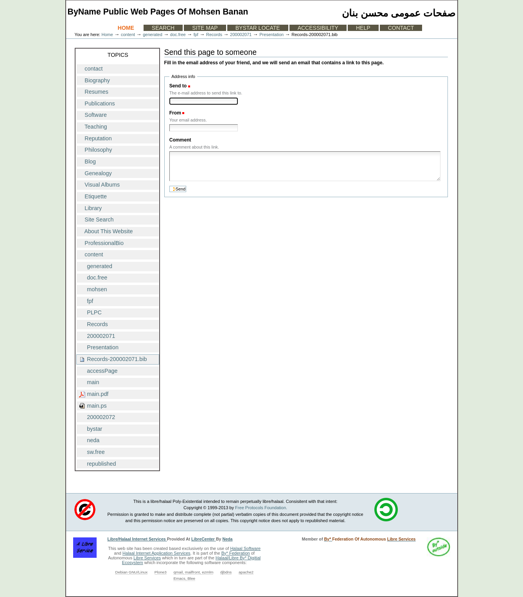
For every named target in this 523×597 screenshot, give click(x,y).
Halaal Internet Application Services (156, 553)
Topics (118, 55)
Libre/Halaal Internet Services (137, 539)
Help (363, 28)
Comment (180, 140)
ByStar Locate (257, 28)
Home (126, 28)
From (175, 113)
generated (152, 34)
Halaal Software (245, 548)
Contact (401, 28)
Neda (227, 539)
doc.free (178, 34)
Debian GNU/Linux (131, 572)
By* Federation (235, 553)
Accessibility (318, 28)
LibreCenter (203, 539)
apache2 (246, 572)
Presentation (271, 34)
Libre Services (147, 557)
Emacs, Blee (184, 578)
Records (214, 34)
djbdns (226, 572)
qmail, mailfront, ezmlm (193, 572)
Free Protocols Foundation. (261, 507)
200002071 (241, 34)
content (128, 34)
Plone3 (161, 572)
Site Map (204, 28)
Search (163, 28)
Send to (178, 86)
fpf (196, 34)
